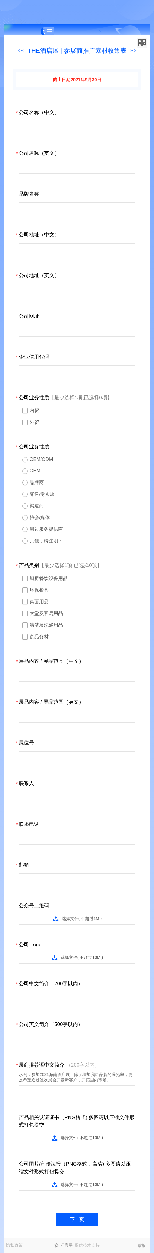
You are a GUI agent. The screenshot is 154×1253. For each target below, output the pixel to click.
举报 (141, 1245)
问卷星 (66, 1245)
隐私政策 (14, 1245)
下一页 (77, 1219)
